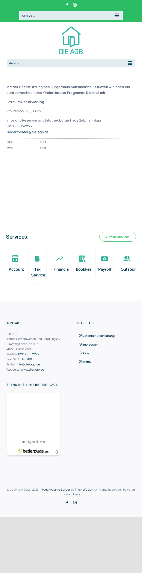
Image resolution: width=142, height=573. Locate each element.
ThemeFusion (84, 489)
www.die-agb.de (32, 369)
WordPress (73, 494)
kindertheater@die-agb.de (27, 132)
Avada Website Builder (55, 489)
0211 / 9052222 (28, 354)
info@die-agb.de (28, 364)
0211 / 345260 (22, 359)
